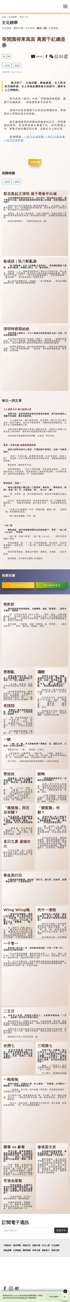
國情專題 (27, 1250)
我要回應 (35, 162)
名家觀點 (17, 1250)
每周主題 (36, 1250)
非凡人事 (46, 1245)
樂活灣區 (17, 1245)
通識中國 (36, 1245)
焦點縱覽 (7, 1250)
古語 (17, 65)
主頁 (4, 17)
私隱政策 (23, 1298)
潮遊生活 (27, 1245)
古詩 (7, 65)
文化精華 (13, 17)
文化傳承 (6, 28)
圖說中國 (18, 28)
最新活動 (55, 1250)
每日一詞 (24, 17)
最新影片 (46, 1250)
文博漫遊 (53, 28)
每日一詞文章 (12, 401)
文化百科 (30, 28)
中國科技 (7, 1245)
